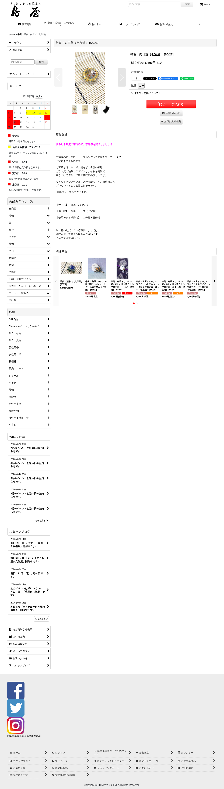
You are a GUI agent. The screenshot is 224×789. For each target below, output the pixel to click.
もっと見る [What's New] (41, 520)
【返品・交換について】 (146, 93)
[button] (199, 24)
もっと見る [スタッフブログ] (41, 619)
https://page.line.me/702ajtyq (24, 736)
